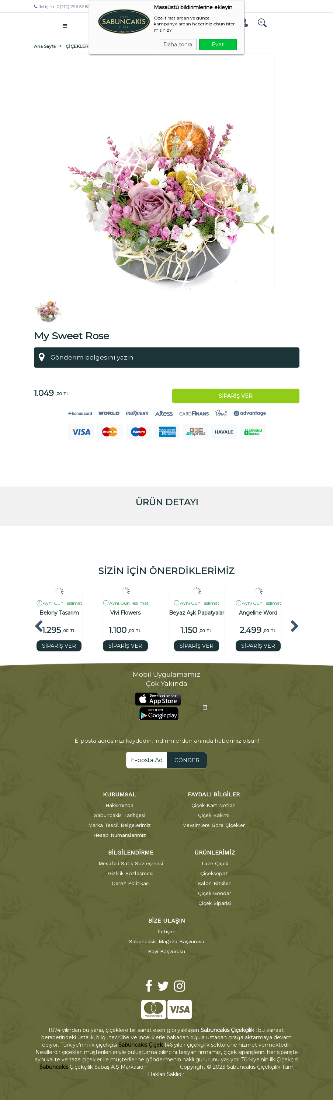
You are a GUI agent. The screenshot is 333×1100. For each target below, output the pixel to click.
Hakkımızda (119, 805)
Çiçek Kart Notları (213, 805)
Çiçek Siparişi (214, 903)
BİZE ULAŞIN (166, 920)
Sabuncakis (53, 1067)
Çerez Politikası (131, 883)
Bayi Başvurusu (166, 951)
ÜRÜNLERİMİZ (214, 852)
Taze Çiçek (214, 863)
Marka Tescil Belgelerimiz (119, 825)
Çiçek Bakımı (213, 815)
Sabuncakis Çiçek (140, 1044)
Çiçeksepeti (214, 873)
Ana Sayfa (45, 46)
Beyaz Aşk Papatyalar (196, 613)
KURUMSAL (119, 794)
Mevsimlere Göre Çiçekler (213, 825)
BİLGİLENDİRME (130, 852)
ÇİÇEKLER (77, 46)
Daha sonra (177, 44)
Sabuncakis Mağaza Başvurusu (166, 941)
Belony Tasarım (59, 613)
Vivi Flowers (125, 613)
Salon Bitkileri (215, 883)
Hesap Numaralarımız (119, 835)
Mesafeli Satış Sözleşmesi (130, 863)
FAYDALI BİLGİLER (214, 794)
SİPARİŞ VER (59, 646)
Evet (218, 44)
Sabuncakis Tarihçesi (119, 815)
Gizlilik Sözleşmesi (130, 873)
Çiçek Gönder (214, 893)
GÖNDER (187, 760)
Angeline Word (258, 613)
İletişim (167, 931)
